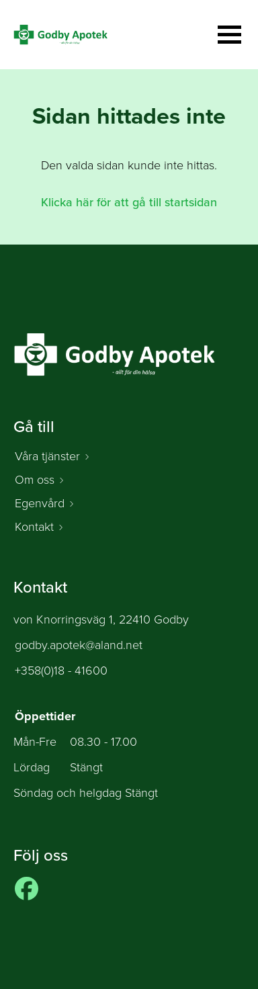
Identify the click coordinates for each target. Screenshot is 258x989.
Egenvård (39, 503)
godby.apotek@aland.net (78, 645)
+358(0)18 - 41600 (61, 670)
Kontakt (34, 526)
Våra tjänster (47, 456)
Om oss (34, 479)
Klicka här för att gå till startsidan (129, 202)
